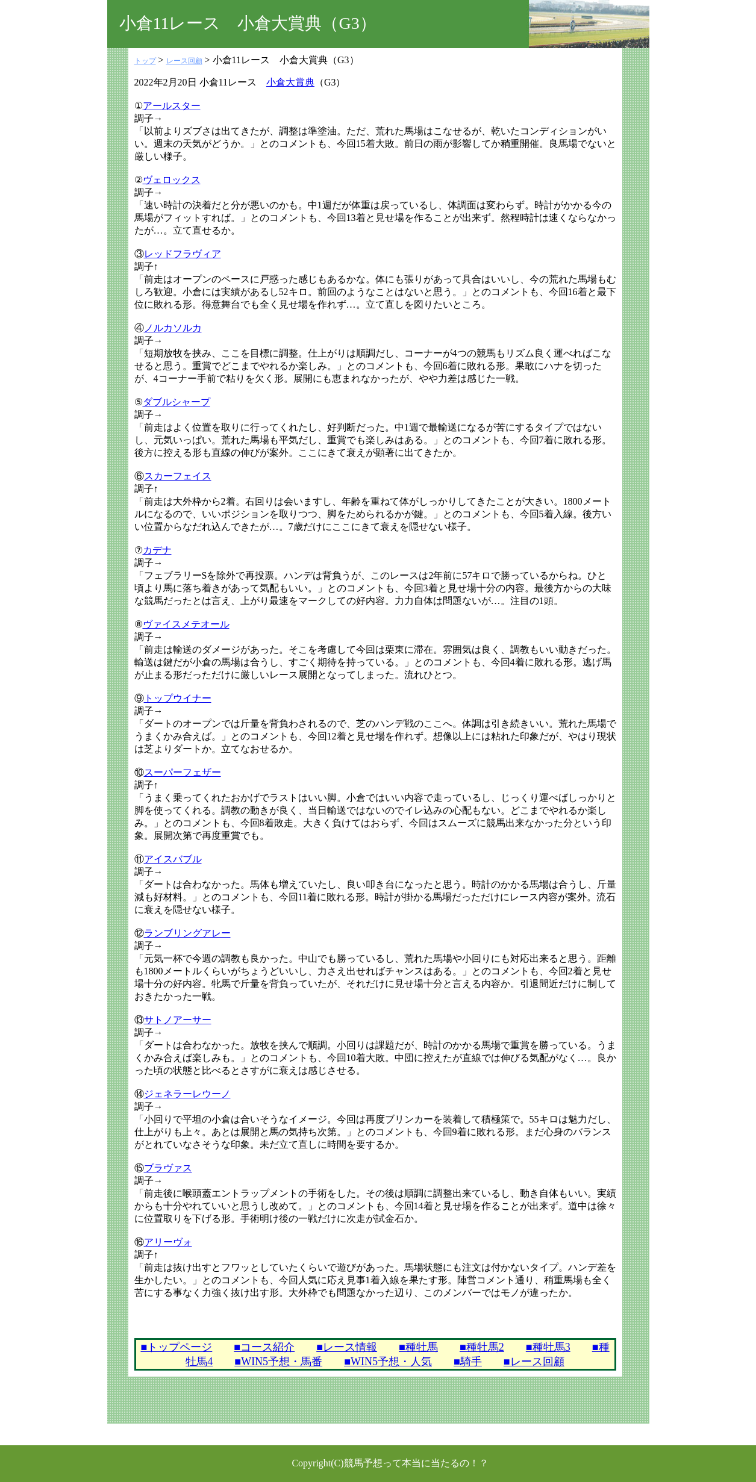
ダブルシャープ (176, 402)
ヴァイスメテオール (186, 624)
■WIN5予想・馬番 (278, 1362)
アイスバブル (173, 859)
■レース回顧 (534, 1362)
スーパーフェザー (182, 772)
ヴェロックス (172, 180)
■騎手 (468, 1362)
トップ (145, 61)
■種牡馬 (418, 1347)
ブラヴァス (168, 1168)
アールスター (172, 106)
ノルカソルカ (173, 328)
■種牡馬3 (548, 1347)
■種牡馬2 (482, 1347)
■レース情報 (346, 1347)
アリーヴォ (168, 1242)
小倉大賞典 (290, 82)
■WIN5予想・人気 (388, 1362)
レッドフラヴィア (182, 254)
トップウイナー (177, 698)
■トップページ (176, 1347)
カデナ (157, 550)
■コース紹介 (264, 1347)
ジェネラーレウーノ (187, 1094)
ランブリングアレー (187, 933)
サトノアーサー (177, 1020)
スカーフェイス (177, 476)
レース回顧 (184, 61)
